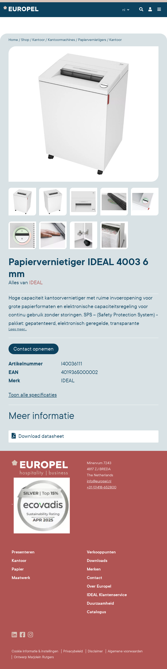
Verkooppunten (101, 552)
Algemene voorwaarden (125, 651)
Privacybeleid (73, 651)
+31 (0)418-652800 (101, 487)
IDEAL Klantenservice (107, 594)
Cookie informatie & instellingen (35, 651)
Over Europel (99, 586)
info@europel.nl (99, 481)
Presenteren (23, 552)
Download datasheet (37, 436)
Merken (94, 569)
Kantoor (19, 560)
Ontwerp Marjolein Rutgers (34, 657)
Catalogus (96, 612)
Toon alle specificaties (33, 395)
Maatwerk (21, 577)
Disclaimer (95, 651)
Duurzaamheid (100, 603)
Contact (94, 577)
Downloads (97, 560)
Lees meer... (18, 329)
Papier (18, 569)
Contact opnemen (33, 349)
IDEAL (36, 283)
